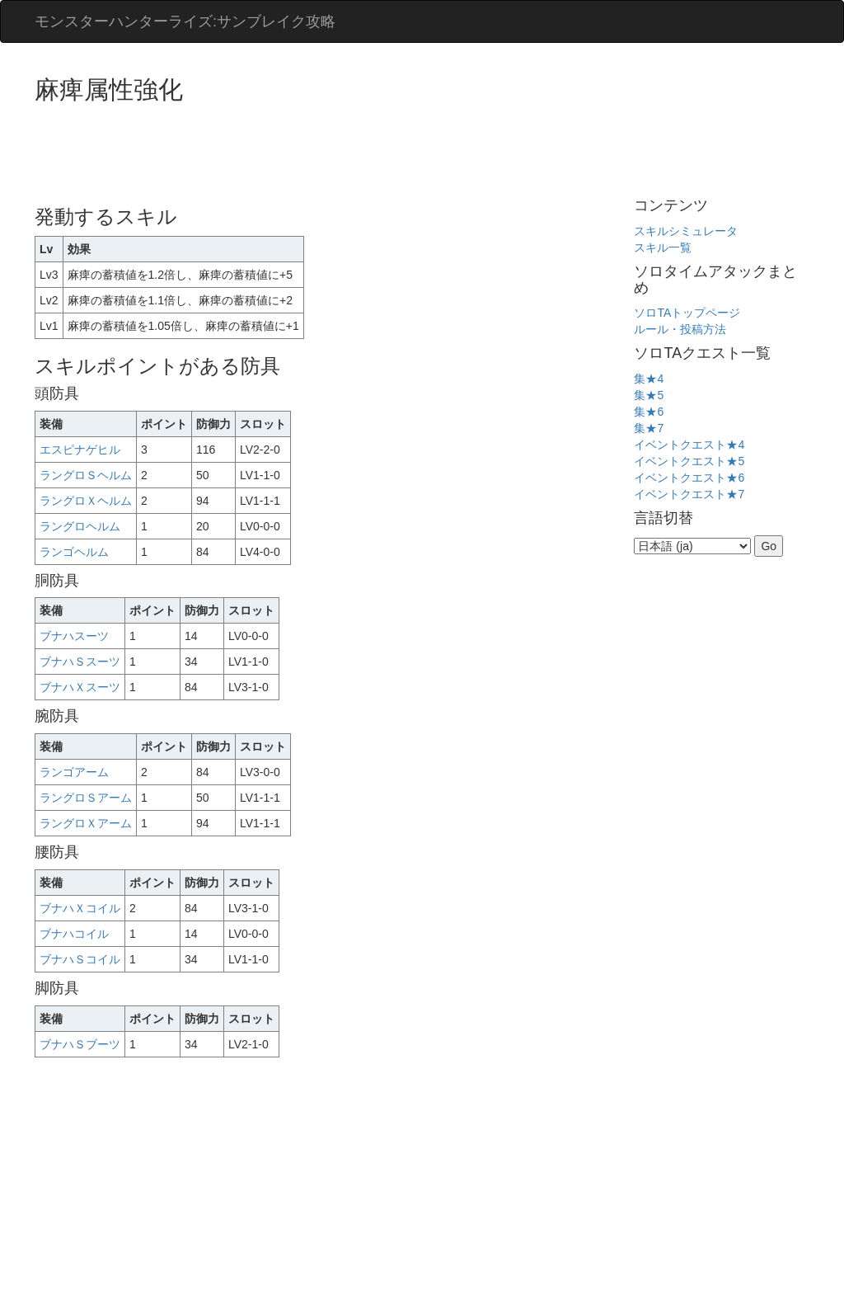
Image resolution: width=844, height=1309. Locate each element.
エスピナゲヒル (80, 449)
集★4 (648, 378)
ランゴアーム (74, 772)
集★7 (648, 428)
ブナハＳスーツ (80, 661)
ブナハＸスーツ (80, 687)
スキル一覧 (663, 247)
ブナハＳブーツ (80, 1044)
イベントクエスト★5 (689, 461)
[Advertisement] (335, 148)
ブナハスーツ (74, 636)
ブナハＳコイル (80, 959)
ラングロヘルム (80, 526)
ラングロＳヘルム (86, 475)
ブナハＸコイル (80, 908)
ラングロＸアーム (86, 823)
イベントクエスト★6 (689, 477)
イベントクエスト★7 (689, 494)
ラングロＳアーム (86, 797)
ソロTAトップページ (687, 312)
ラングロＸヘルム (86, 500)
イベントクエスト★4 (689, 444)
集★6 (648, 411)
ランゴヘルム (74, 551)
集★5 (648, 395)
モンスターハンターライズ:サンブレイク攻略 (185, 21)
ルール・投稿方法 (680, 329)
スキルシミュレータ (686, 231)
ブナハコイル (74, 933)
